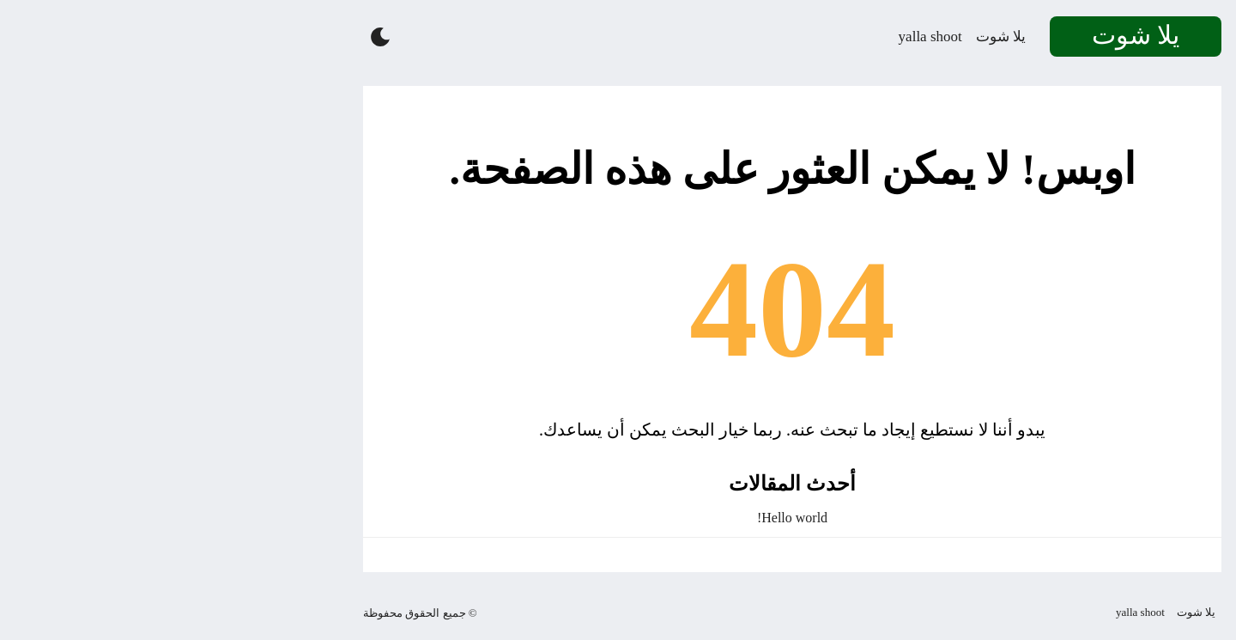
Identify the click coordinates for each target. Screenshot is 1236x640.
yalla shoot (756, 36)
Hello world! (618, 517)
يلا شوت (826, 36)
